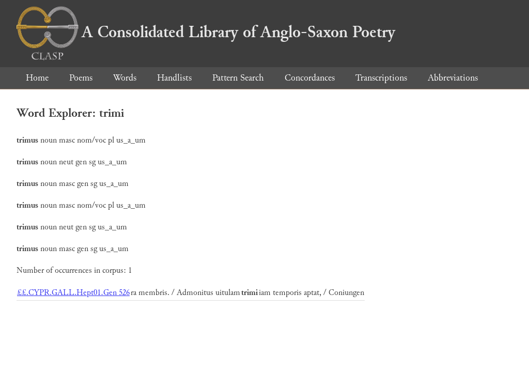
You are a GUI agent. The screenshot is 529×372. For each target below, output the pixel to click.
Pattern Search (238, 77)
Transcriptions (381, 77)
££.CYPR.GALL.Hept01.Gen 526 (73, 293)
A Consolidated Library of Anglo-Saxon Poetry (206, 32)
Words (124, 77)
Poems (80, 77)
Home (37, 77)
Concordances (310, 77)
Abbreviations (453, 77)
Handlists (174, 77)
